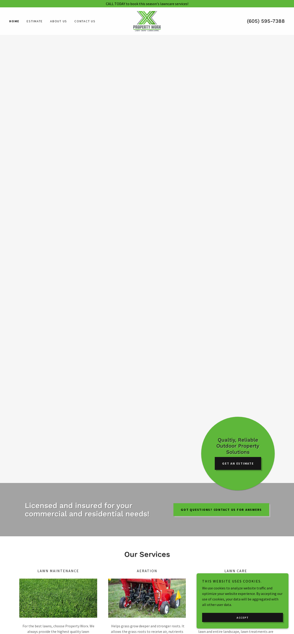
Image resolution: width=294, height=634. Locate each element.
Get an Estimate (238, 463)
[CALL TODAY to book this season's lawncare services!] (147, 3)
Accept (243, 627)
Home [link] (14, 21)
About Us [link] (58, 21)
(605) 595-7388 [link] (266, 21)
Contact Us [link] (85, 21)
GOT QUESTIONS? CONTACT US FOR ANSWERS (221, 510)
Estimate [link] (35, 21)
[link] (147, 20)
